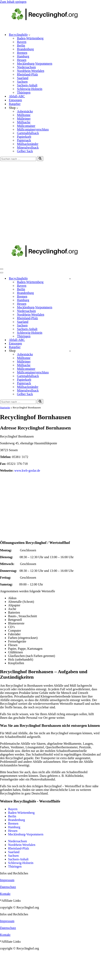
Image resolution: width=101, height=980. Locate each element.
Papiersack (24, 140)
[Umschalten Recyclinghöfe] (70, 278)
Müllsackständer (27, 144)
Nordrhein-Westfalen (30, 70)
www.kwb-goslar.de (27, 470)
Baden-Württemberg (30, 38)
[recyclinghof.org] (50, 27)
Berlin (21, 45)
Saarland (22, 78)
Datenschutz (8, 887)
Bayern (21, 42)
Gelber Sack (25, 151)
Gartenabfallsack (28, 133)
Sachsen (22, 81)
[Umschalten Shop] (70, 351)
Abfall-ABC (17, 96)
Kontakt (5, 893)
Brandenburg (25, 49)
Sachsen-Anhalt (27, 85)
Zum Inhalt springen (13, 1)
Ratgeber (15, 104)
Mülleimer (24, 118)
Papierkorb (24, 136)
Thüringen (24, 92)
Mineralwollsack (28, 147)
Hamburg (23, 56)
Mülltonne (24, 115)
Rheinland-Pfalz (27, 74)
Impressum (7, 880)
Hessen (21, 60)
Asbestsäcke (25, 111)
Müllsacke (24, 122)
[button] (29, 35)
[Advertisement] (38, 200)
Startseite (5, 407)
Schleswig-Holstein (29, 89)
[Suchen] (18, 159)
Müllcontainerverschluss (33, 129)
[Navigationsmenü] (1, 269)
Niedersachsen (26, 67)
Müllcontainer (26, 125)
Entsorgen (15, 100)
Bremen (22, 52)
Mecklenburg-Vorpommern (34, 63)
